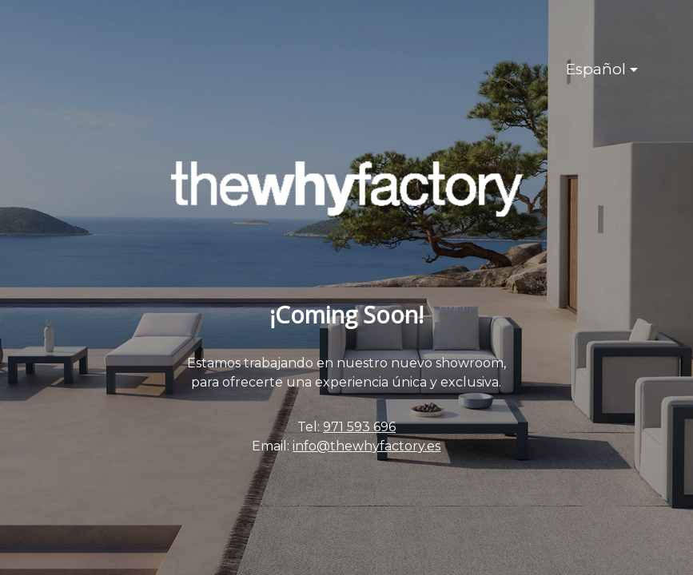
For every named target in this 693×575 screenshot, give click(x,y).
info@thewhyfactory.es (366, 446)
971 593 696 (359, 426)
